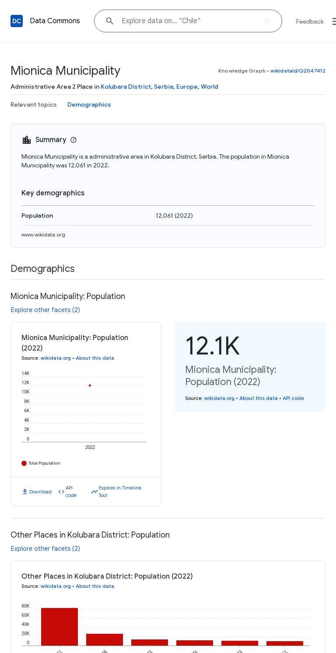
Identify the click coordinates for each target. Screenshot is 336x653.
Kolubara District (126, 86)
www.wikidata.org (43, 234)
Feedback (310, 21)
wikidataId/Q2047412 (298, 70)
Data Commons (55, 21)
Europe (187, 86)
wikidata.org (56, 358)
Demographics (89, 104)
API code (71, 491)
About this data (95, 358)
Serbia (163, 86)
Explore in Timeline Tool (120, 491)
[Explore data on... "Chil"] (188, 21)
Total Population (44, 463)
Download (40, 492)
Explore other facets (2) (45, 310)
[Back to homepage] (16, 21)
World (209, 86)
